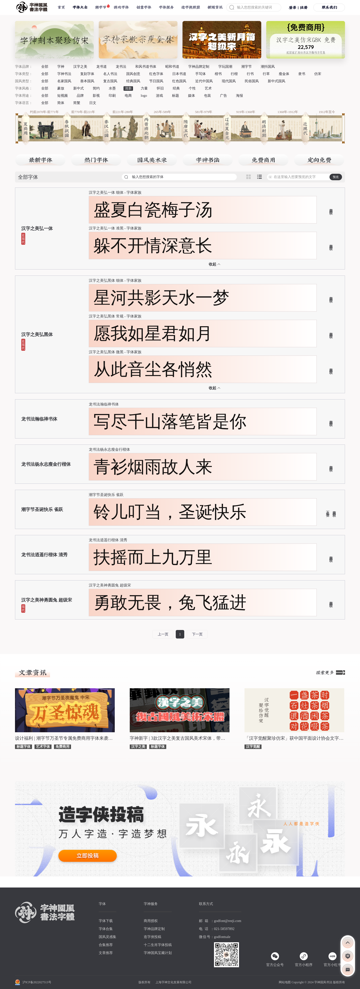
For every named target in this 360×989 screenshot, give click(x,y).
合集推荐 (106, 945)
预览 (336, 177)
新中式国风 (276, 81)
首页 (61, 7)
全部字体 (28, 177)
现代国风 (229, 81)
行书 (250, 74)
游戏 (159, 96)
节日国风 (156, 81)
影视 (96, 96)
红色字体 (156, 74)
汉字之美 (80, 66)
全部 (44, 66)
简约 (96, 88)
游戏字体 (121, 7)
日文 (92, 103)
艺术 (208, 88)
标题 (175, 96)
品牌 (80, 96)
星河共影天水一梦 (162, 297)
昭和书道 (172, 66)
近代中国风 (204, 81)
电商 (128, 96)
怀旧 (160, 88)
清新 (128, 88)
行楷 (234, 74)
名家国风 (64, 81)
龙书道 (101, 66)
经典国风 (133, 81)
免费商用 (63, 746)
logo (144, 96)
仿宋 (317, 74)
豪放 (60, 88)
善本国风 (87, 81)
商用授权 (330, 208)
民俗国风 (252, 81)
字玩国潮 (225, 66)
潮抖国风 (268, 66)
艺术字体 (43, 746)
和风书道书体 (145, 66)
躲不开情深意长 (153, 245)
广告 (223, 96)
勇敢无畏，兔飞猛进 (170, 602)
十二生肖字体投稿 (158, 945)
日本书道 (179, 74)
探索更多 (330, 672)
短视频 (62, 96)
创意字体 (143, 7)
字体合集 (106, 929)
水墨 (112, 88)
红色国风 (179, 81)
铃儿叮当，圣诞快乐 (170, 512)
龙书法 (121, 66)
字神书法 (64, 74)
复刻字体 (87, 74)
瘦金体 (284, 74)
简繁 (76, 103)
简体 (60, 103)
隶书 (301, 74)
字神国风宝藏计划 (158, 953)
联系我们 (329, 7)
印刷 (112, 96)
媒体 (191, 96)
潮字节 (100, 7)
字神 (60, 66)
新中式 (78, 88)
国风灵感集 (107, 937)
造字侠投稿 (152, 937)
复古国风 (110, 81)
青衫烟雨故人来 (153, 466)
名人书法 (110, 74)
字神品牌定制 (198, 66)
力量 (144, 88)
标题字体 (23, 746)
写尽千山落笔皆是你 (170, 421)
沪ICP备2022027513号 (36, 982)
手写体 (200, 74)
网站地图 (285, 982)
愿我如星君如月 (153, 333)
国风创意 (133, 74)
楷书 (218, 74)
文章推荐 (106, 953)
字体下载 (106, 921)
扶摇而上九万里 (153, 557)
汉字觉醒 (253, 746)
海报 (239, 96)
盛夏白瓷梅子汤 (153, 209)
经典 (176, 88)
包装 (207, 96)
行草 (266, 74)
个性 (192, 88)
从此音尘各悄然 (153, 369)
